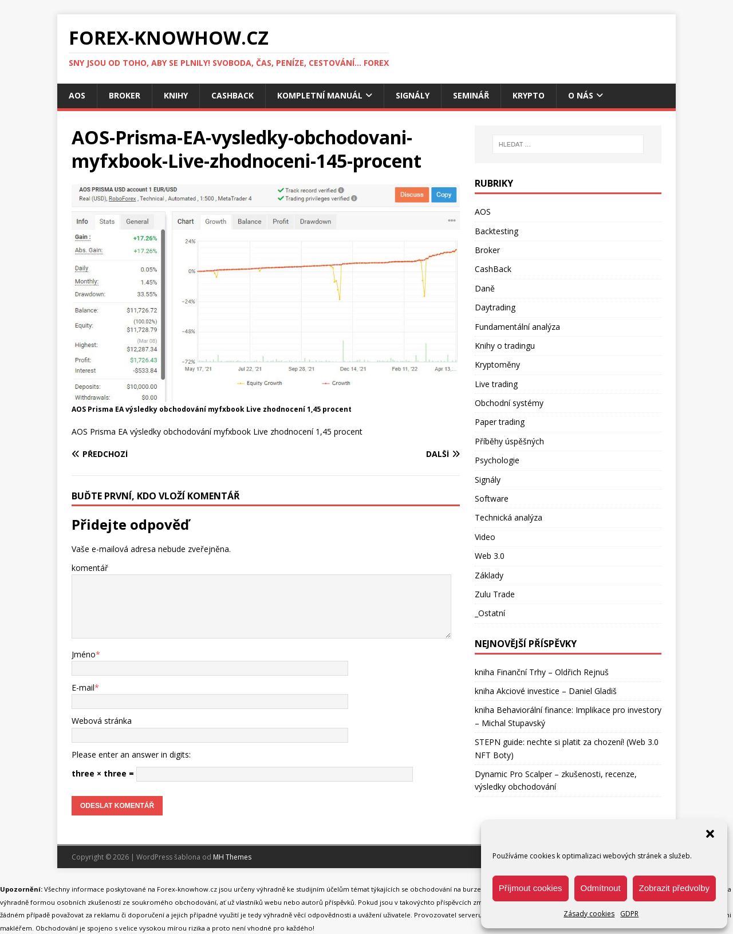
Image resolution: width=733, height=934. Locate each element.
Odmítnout (601, 888)
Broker (124, 95)
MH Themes (232, 857)
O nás (580, 95)
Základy (489, 575)
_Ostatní (490, 613)
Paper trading (500, 421)
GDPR (629, 914)
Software (492, 498)
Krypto (529, 95)
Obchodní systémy (509, 402)
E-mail (83, 687)
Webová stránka (102, 720)
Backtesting (496, 231)
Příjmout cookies (530, 888)
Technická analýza (508, 517)
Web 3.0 (490, 555)
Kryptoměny (497, 364)
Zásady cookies (588, 914)
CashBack (232, 95)
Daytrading (495, 307)
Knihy (176, 95)
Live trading (496, 384)
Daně (485, 288)
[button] (710, 834)
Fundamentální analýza (517, 326)
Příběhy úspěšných (509, 441)
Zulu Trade (495, 594)
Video (485, 536)
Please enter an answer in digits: (131, 754)
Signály (412, 95)
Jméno (84, 654)
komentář (90, 567)
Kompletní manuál (319, 95)
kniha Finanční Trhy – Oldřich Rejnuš (542, 672)
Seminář (471, 95)
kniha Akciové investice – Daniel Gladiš (546, 690)
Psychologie (497, 460)
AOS (77, 95)
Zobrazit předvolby (674, 888)
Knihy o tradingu (505, 345)
